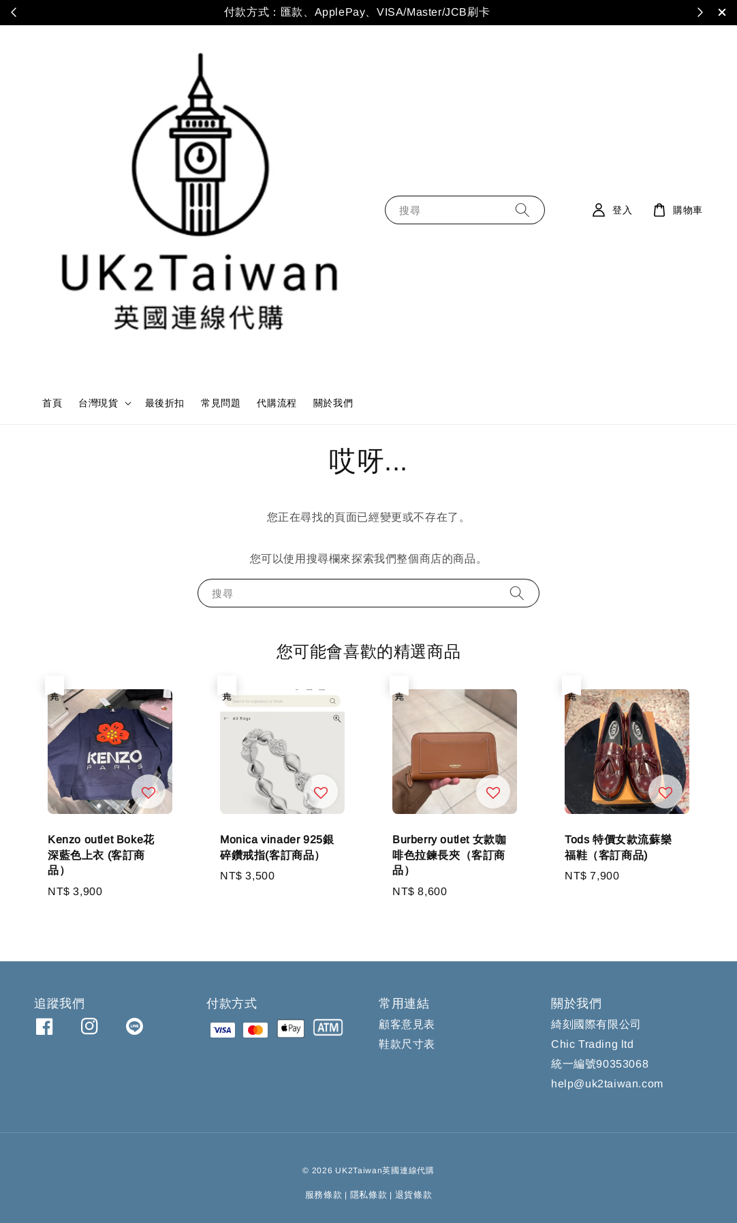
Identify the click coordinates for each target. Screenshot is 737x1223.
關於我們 (333, 402)
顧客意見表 (407, 1024)
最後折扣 (165, 402)
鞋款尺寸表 (407, 1044)
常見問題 (220, 402)
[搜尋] (522, 209)
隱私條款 (369, 1195)
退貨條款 (414, 1195)
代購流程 (276, 402)
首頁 (52, 402)
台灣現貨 (98, 402)
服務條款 (324, 1195)
